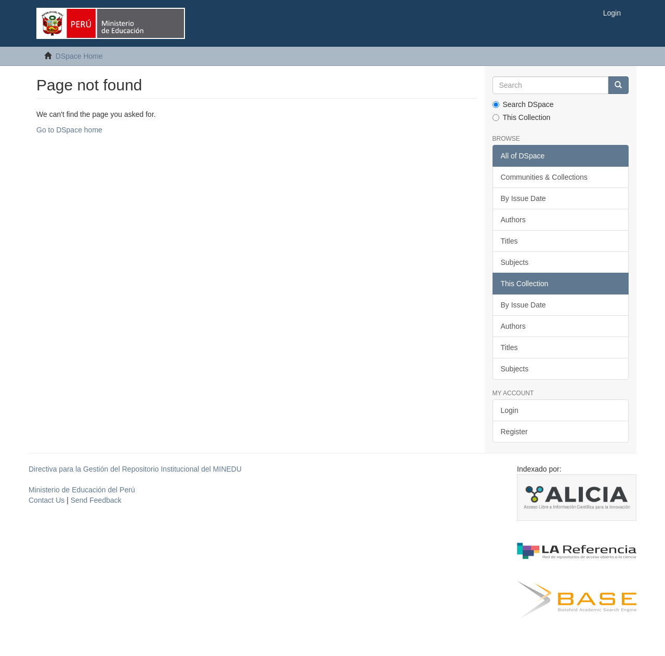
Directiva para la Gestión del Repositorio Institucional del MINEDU (135, 469)
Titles (509, 241)
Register (514, 431)
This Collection (522, 117)
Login (509, 410)
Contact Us (46, 500)
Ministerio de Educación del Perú (82, 490)
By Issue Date (523, 198)
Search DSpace (523, 104)
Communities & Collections (544, 177)
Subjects (515, 262)
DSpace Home (79, 56)
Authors (513, 220)
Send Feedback (96, 500)
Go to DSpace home (69, 130)
